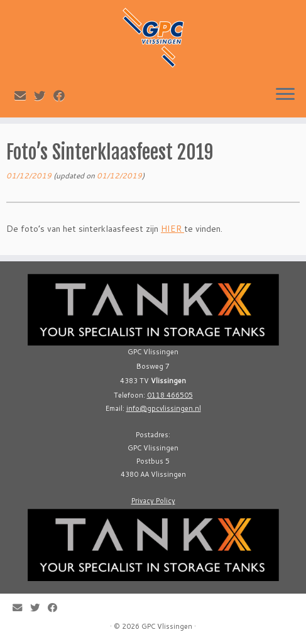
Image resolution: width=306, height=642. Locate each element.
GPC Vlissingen (166, 626)
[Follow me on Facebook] (63, 95)
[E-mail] (24, 95)
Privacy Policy (153, 501)
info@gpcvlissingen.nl (163, 408)
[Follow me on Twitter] (43, 95)
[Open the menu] (285, 94)
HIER (172, 228)
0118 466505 (170, 395)
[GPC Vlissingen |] (153, 37)
